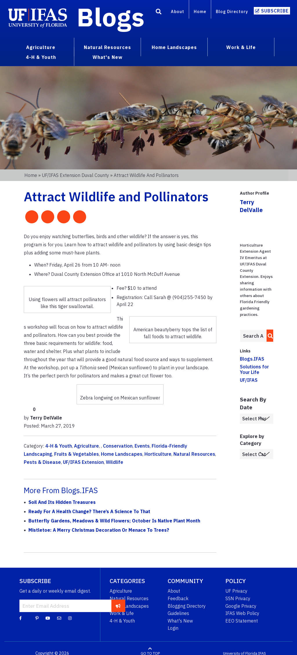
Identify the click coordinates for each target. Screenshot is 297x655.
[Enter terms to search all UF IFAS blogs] (253, 336)
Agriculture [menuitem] (40, 47)
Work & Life (122, 613)
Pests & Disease (42, 462)
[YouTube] (48, 618)
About (177, 11)
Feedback (178, 598)
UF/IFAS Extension (83, 462)
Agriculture (86, 446)
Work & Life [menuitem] (241, 47)
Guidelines (178, 613)
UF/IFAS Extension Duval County (75, 175)
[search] (269, 336)
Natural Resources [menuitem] (107, 47)
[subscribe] (118, 606)
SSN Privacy (237, 598)
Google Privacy (240, 606)
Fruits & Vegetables (76, 454)
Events (142, 446)
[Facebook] (20, 618)
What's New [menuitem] (107, 57)
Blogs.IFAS (252, 359)
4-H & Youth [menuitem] (41, 57)
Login (173, 628)
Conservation (118, 446)
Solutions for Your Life (254, 369)
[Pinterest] (37, 618)
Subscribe (275, 11)
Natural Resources (194, 454)
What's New (180, 621)
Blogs (111, 16)
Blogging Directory (187, 606)
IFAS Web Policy (242, 613)
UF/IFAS (249, 380)
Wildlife (114, 462)
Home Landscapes (121, 454)
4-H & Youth (58, 446)
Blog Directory (232, 11)
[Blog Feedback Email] (59, 618)
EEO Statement (241, 621)
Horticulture (157, 454)
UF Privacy (236, 591)
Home (200, 11)
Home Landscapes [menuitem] (174, 47)
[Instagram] (70, 618)
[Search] (158, 12)
